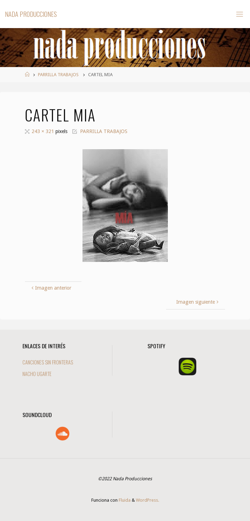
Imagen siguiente (198, 302)
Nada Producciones (31, 14)
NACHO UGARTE (37, 373)
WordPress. (147, 500)
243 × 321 (43, 131)
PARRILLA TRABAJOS (58, 74)
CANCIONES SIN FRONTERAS (47, 362)
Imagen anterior (50, 288)
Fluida (124, 500)
